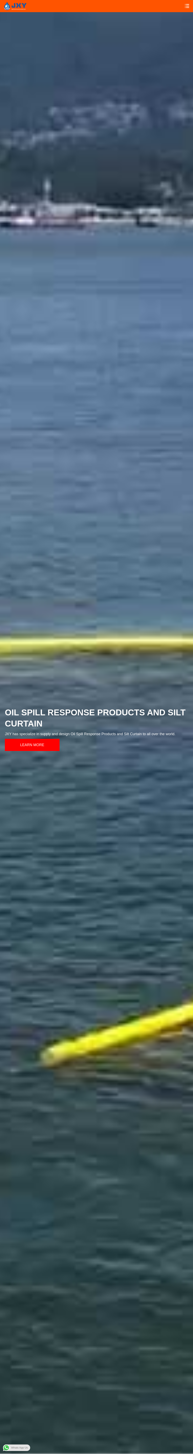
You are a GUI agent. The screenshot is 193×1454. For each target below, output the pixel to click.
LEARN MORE (32, 745)
